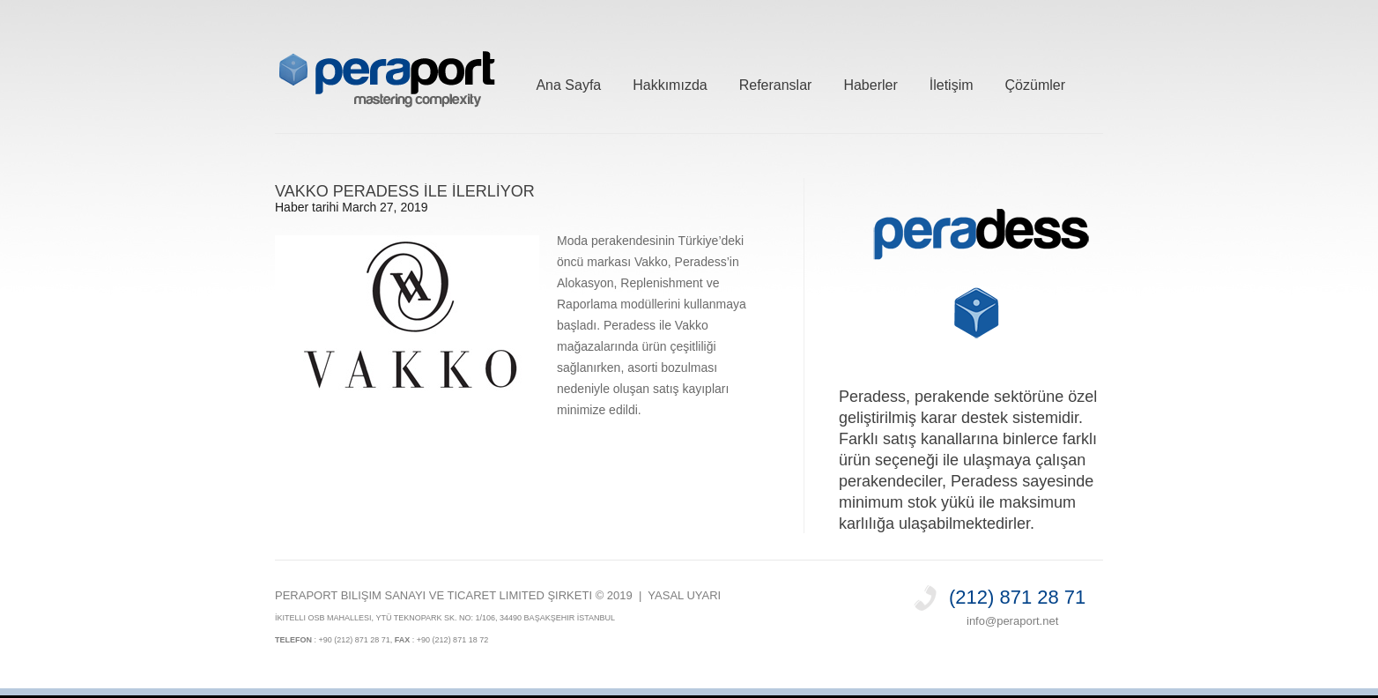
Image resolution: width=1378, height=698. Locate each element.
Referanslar (775, 82)
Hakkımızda (670, 82)
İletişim (951, 82)
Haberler (870, 82)
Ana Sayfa (568, 82)
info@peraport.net (1012, 620)
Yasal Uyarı (684, 595)
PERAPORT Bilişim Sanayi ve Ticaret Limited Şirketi (433, 595)
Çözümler (1035, 82)
